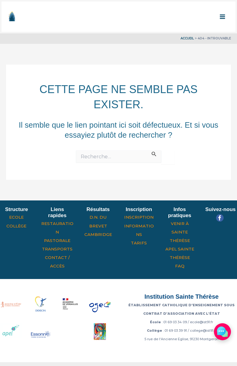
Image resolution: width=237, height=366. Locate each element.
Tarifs (139, 242)
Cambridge (98, 234)
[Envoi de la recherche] (154, 153)
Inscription (139, 217)
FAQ (180, 266)
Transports (57, 249)
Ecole (16, 217)
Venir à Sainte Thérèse (180, 232)
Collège (16, 225)
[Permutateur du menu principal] (223, 17)
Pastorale (57, 240)
